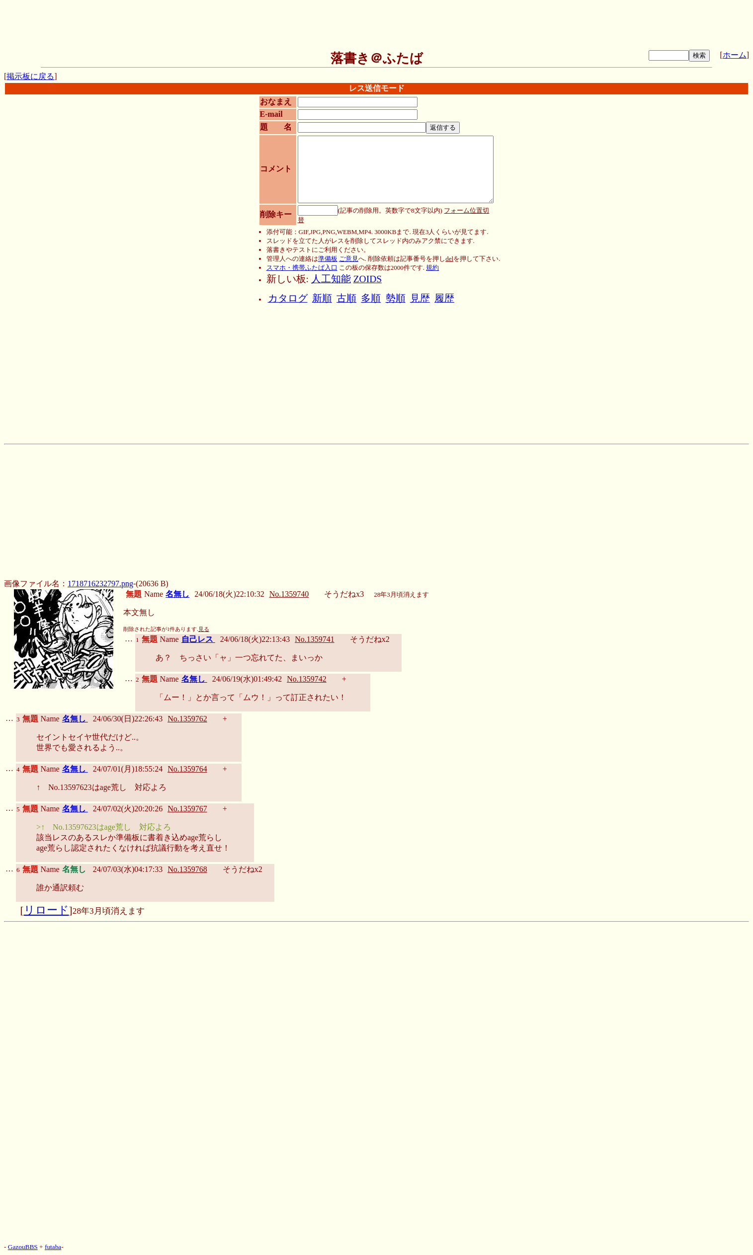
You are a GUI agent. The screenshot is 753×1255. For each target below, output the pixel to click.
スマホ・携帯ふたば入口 (301, 267)
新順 (322, 298)
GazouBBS (23, 1247)
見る (203, 629)
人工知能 (331, 279)
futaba (53, 1247)
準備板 (327, 258)
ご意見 (348, 258)
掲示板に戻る (30, 76)
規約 (432, 267)
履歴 (444, 298)
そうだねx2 (370, 639)
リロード (46, 910)
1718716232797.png (100, 583)
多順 (371, 298)
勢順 (396, 298)
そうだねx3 (344, 594)
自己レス (198, 639)
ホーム (735, 55)
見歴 (420, 298)
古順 (346, 298)
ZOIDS (367, 279)
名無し (177, 594)
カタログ (288, 298)
